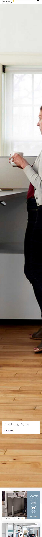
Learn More (9, 430)
